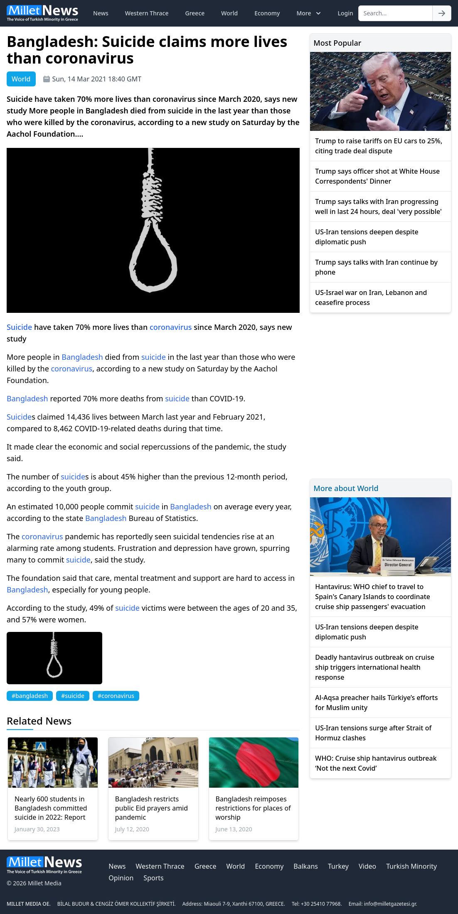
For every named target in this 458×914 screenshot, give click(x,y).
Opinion (120, 877)
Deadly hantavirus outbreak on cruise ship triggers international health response (374, 667)
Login (345, 13)
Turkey (338, 866)
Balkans (305, 866)
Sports (153, 877)
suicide (153, 357)
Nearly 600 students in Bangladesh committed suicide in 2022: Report (51, 808)
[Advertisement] (380, 394)
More (309, 13)
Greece (195, 13)
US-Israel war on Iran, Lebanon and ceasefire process (371, 297)
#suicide (72, 696)
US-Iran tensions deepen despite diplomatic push (366, 236)
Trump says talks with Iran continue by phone (376, 267)
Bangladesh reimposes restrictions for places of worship (253, 808)
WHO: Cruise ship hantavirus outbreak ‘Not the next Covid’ (375, 763)
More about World (345, 488)
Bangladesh (82, 357)
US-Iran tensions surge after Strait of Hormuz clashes (373, 732)
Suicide (19, 327)
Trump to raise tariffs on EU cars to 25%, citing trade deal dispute (378, 145)
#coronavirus (116, 696)
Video (367, 866)
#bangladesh (30, 696)
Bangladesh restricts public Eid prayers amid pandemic (151, 808)
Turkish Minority (411, 866)
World (229, 13)
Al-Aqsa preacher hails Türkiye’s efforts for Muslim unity (376, 702)
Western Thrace (147, 13)
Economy (267, 13)
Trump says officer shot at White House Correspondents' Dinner (377, 176)
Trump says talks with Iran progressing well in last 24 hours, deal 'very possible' (378, 206)
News (100, 13)
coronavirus (171, 327)
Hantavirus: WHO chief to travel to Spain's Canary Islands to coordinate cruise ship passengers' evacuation (372, 596)
